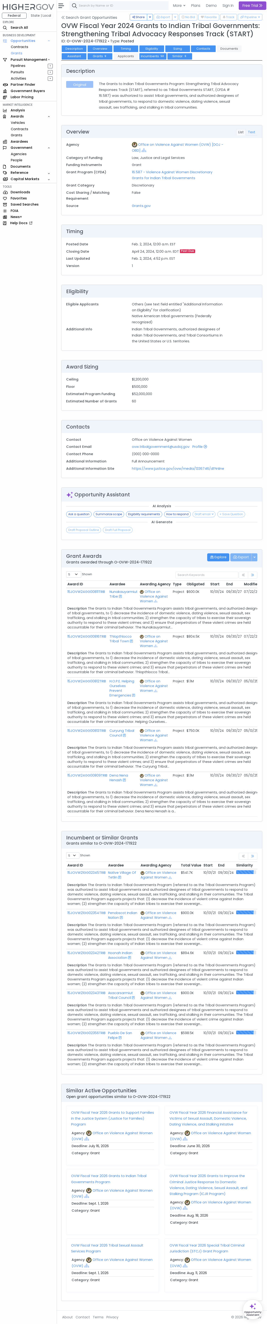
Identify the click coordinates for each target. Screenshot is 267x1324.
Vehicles (18, 122)
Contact (83, 1317)
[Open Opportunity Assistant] (253, 1310)
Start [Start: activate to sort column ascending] (214, 584)
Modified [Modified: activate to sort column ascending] (251, 584)
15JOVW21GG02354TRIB (86, 913)
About (67, 1317)
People (16, 160)
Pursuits (17, 72)
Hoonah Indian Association (120, 955)
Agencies (19, 154)
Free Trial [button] (253, 5)
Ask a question (78, 514)
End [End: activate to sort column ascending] (229, 584)
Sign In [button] (228, 5)
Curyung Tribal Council (121, 733)
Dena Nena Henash (118, 777)
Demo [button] (211, 5)
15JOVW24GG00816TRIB (86, 636)
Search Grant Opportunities (89, 17)
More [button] (178, 5)
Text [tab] (251, 132)
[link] (252, 575)
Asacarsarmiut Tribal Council (120, 995)
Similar (179, 56)
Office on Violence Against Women (154, 596)
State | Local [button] (41, 15)
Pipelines (18, 65)
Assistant (74, 56)
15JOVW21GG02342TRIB (86, 953)
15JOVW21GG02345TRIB (86, 872)
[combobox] (140, 5)
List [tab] (241, 132)
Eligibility (152, 49)
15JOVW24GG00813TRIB (86, 730)
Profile (199, 446)
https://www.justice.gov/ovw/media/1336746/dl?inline (178, 468)
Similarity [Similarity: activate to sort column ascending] (244, 865)
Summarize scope (109, 514)
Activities (18, 78)
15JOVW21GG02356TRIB (86, 1033)
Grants (16, 53)
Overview (100, 49)
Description (74, 49)
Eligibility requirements (144, 514)
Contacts (203, 49)
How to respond (177, 514)
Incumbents (153, 56)
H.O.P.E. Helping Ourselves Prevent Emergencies (121, 688)
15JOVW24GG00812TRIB (86, 681)
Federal (14, 15)
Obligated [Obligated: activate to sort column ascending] (195, 584)
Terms (98, 1317)
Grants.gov (141, 205)
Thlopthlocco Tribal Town (120, 639)
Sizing (177, 49)
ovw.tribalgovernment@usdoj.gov (161, 446)
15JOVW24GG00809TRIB (87, 775)
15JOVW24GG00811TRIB (86, 591)
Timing (126, 49)
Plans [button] (195, 5)
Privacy (112, 1317)
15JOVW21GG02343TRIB (86, 993)
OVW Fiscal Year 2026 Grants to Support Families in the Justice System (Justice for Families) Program (112, 1118)
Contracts (19, 47)
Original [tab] (79, 84)
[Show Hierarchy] (144, 150)
